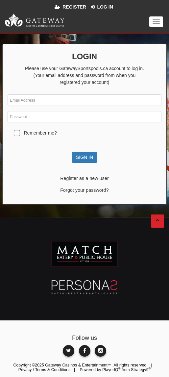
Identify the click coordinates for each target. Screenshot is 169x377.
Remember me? (40, 133)
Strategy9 (141, 369)
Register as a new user (84, 178)
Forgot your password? (84, 190)
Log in (105, 7)
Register (74, 7)
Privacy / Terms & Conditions (44, 369)
